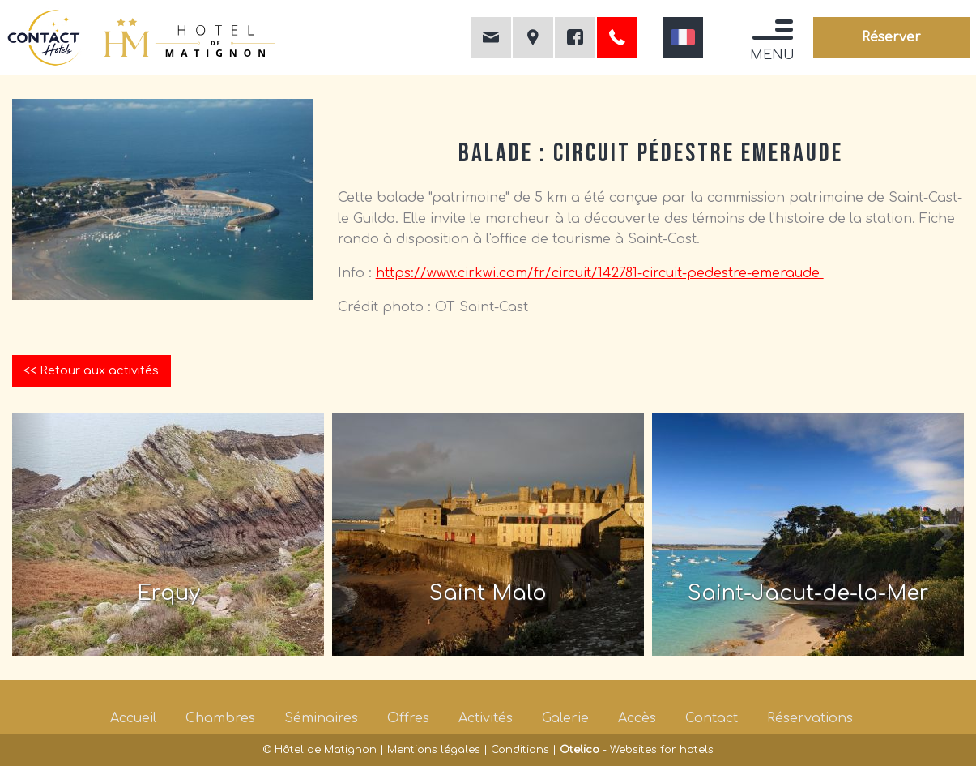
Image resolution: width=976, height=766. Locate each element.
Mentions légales (433, 749)
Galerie (565, 718)
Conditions (520, 749)
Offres (408, 718)
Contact (711, 718)
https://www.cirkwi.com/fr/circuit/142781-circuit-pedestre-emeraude (600, 273)
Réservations (810, 718)
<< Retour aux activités (91, 370)
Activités (485, 718)
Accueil (133, 718)
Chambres (220, 718)
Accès (637, 718)
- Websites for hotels (637, 749)
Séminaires (321, 718)
